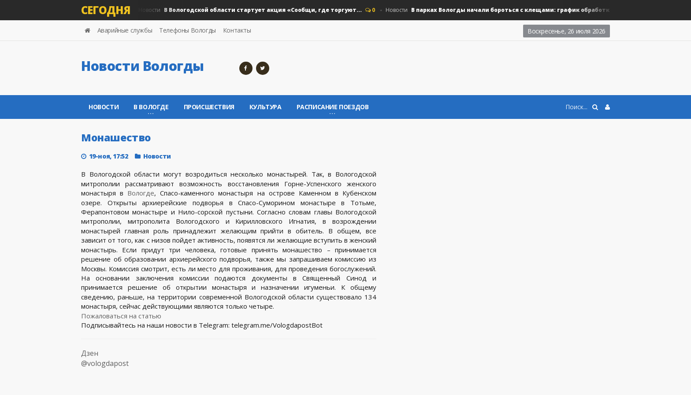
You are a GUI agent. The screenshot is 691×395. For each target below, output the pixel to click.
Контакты (237, 30)
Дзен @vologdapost (105, 358)
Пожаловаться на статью (121, 315)
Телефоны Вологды (187, 30)
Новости (250, 10)
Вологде (140, 192)
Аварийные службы (124, 30)
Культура (265, 107)
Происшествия (209, 107)
